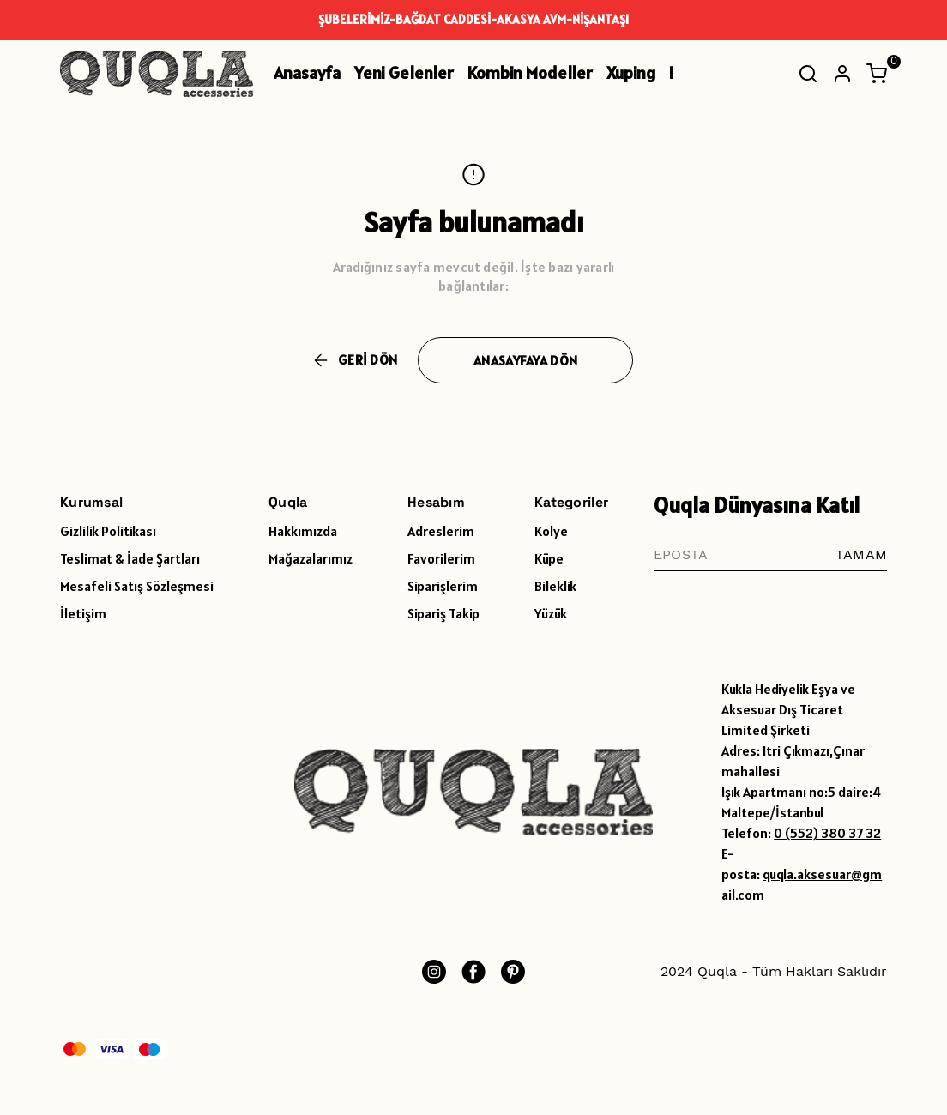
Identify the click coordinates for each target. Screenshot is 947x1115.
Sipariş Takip (443, 613)
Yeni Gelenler (404, 73)
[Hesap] (842, 74)
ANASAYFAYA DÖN (525, 360)
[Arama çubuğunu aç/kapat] (808, 74)
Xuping (630, 73)
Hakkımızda (302, 530)
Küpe (549, 558)
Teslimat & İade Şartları (130, 558)
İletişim (83, 613)
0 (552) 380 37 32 (827, 832)
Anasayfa (307, 73)
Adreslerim (440, 530)
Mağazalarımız (310, 558)
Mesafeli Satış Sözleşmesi (137, 585)
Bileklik (555, 585)
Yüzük (550, 613)
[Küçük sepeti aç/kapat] (877, 74)
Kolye (551, 530)
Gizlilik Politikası (108, 530)
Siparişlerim (442, 585)
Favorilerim (441, 558)
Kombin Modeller (530, 73)
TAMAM (861, 554)
